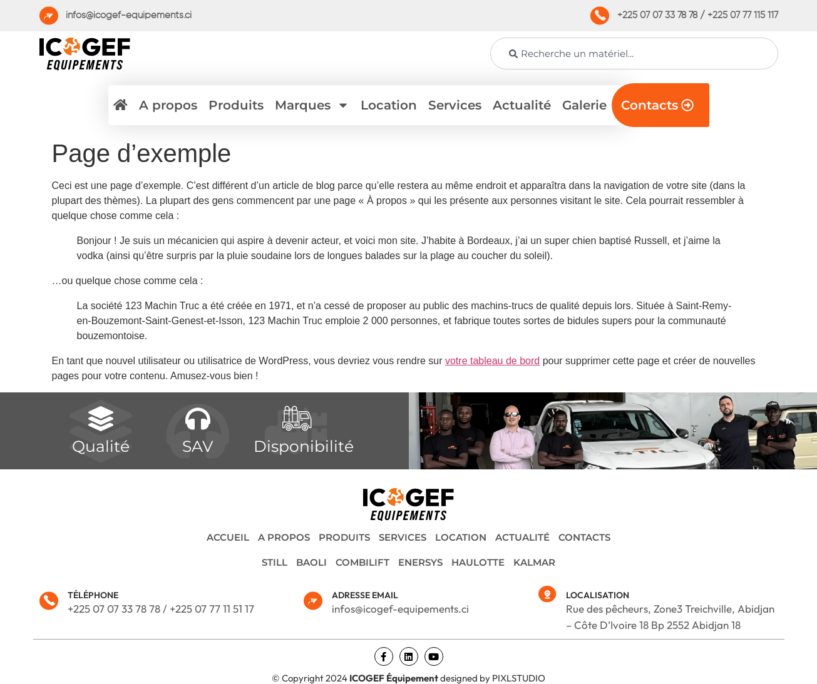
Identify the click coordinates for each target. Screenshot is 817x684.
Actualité (522, 105)
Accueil (228, 537)
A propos (168, 105)
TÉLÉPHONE (93, 595)
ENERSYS (420, 562)
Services (454, 105)
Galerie (584, 105)
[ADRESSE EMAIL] (313, 600)
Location (389, 105)
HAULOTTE (478, 562)
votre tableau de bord (492, 360)
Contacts (584, 537)
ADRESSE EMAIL (365, 595)
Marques (312, 105)
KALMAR (534, 562)
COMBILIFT (362, 562)
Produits (236, 105)
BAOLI (311, 562)
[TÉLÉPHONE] (48, 600)
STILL (274, 562)
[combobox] (634, 53)
